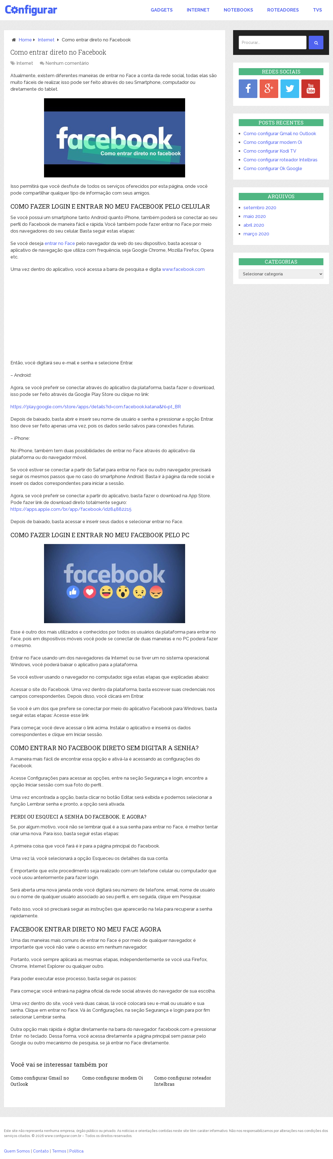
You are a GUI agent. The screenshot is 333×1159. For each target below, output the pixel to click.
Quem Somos (17, 1151)
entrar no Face (60, 243)
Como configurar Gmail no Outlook (280, 133)
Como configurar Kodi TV (270, 151)
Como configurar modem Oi (112, 1078)
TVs (317, 10)
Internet (198, 10)
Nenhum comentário (67, 63)
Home (25, 40)
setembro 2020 (260, 207)
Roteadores (283, 10)
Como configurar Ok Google (273, 168)
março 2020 (256, 234)
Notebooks (238, 10)
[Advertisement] (114, 317)
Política (76, 1151)
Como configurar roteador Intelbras (280, 159)
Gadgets (162, 10)
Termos (59, 1151)
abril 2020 (254, 225)
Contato (41, 1151)
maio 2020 (255, 216)
